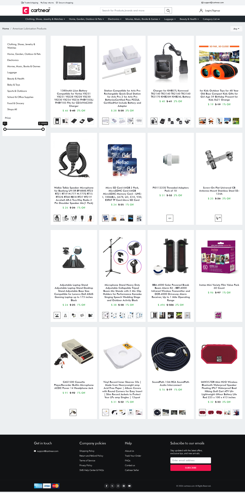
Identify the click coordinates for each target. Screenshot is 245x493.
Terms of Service (87, 461)
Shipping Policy (86, 452)
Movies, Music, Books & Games (142, 19)
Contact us (130, 466)
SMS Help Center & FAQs (91, 471)
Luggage (169, 19)
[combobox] (236, 29)
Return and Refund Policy (91, 457)
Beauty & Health (188, 19)
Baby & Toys (13, 84)
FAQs (127, 461)
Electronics (113, 19)
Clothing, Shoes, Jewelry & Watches (44, 19)
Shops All (12, 109)
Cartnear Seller (132, 471)
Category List (211, 19)
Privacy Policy (85, 466)
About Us (129, 452)
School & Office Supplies (20, 97)
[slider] (5, 129)
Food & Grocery (15, 103)
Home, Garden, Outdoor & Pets (85, 19)
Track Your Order (133, 457)
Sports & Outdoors (17, 91)
